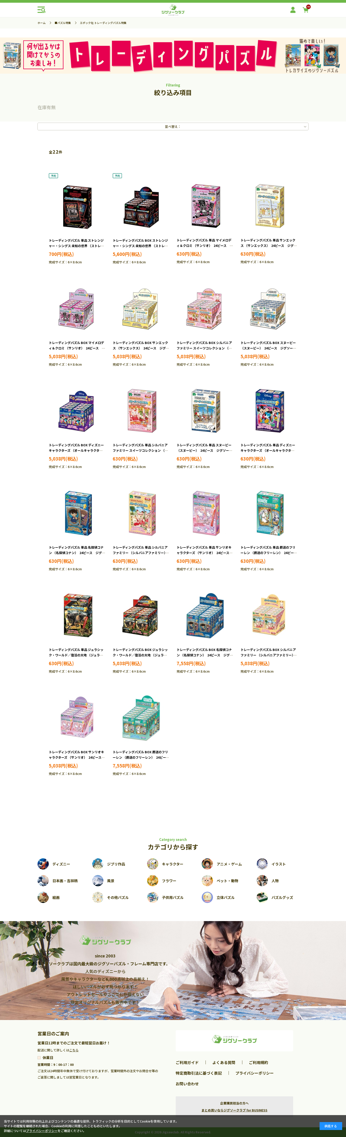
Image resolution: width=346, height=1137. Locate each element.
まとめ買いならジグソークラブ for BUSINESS (234, 1110)
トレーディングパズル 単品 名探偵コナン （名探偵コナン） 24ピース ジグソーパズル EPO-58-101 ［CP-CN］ (77, 552)
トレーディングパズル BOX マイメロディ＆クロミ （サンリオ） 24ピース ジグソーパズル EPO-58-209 (77, 348)
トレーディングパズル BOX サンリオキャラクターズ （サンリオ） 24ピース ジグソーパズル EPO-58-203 (77, 757)
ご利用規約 (258, 1062)
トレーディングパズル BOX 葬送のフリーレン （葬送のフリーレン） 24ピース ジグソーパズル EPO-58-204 (142, 757)
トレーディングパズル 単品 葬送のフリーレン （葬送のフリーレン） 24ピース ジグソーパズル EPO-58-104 (270, 552)
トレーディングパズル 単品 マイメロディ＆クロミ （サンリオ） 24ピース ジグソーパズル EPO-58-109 (205, 245)
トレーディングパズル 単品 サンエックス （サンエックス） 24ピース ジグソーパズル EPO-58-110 (269, 245)
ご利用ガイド (187, 1062)
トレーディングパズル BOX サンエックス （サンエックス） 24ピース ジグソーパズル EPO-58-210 (141, 348)
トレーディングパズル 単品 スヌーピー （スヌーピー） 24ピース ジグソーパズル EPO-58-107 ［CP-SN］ (204, 450)
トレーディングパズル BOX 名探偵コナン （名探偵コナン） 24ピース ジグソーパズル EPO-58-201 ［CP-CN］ (205, 655)
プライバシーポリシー (254, 1073)
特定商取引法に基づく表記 (199, 1073)
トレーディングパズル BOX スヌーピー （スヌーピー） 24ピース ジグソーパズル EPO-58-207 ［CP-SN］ (268, 348)
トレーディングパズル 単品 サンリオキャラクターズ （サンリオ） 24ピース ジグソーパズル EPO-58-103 (204, 552)
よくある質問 (223, 1062)
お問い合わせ (187, 1083)
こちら (74, 1050)
